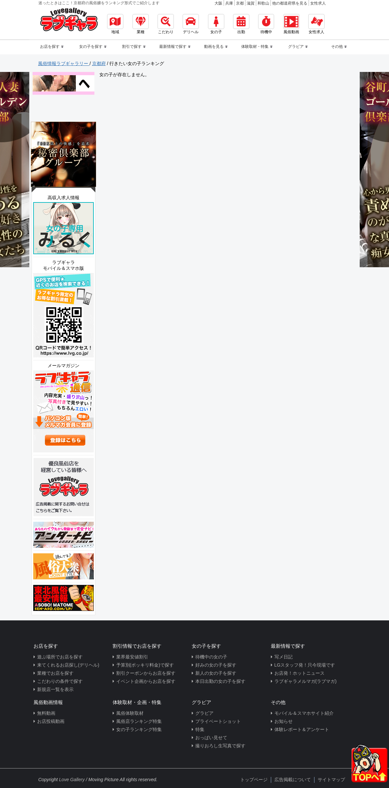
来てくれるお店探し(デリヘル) (68, 665)
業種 (140, 24)
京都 (240, 3)
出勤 (241, 24)
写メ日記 (283, 656)
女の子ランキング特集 (139, 729)
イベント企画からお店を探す (145, 681)
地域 (115, 24)
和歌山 (263, 3)
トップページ (254, 779)
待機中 (266, 24)
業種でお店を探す (55, 673)
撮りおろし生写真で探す (220, 745)
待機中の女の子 (211, 656)
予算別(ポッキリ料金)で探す (145, 665)
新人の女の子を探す (215, 673)
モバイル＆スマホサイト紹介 (304, 713)
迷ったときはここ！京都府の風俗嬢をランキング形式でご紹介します (99, 3)
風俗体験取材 (130, 713)
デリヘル (191, 24)
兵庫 (229, 3)
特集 (199, 729)
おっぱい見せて (211, 737)
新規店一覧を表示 (55, 689)
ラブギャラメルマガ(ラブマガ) (305, 681)
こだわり (166, 24)
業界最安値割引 (132, 656)
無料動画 (46, 713)
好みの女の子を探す (215, 665)
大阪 (218, 3)
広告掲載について (292, 779)
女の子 (216, 24)
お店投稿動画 (50, 721)
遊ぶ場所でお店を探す (60, 656)
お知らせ (283, 721)
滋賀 (251, 3)
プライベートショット (218, 721)
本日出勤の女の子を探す (220, 681)
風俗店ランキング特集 (139, 721)
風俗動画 (291, 24)
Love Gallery (72, 779)
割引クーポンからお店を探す (145, 673)
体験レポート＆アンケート (301, 729)
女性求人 (318, 3)
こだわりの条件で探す (60, 681)
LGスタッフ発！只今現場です (304, 665)
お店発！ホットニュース (299, 673)
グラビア (204, 713)
